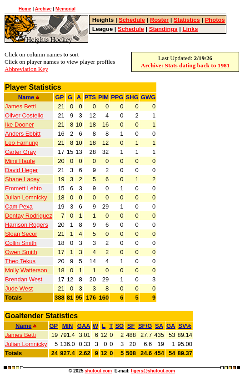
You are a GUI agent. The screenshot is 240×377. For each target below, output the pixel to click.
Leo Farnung (22, 142)
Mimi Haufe (20, 161)
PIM (103, 97)
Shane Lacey (22, 179)
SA (159, 325)
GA (170, 325)
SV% (184, 325)
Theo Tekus (20, 261)
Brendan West (23, 279)
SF (131, 325)
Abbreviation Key (26, 69)
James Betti (20, 106)
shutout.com (98, 370)
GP (59, 97)
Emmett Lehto (23, 188)
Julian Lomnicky (26, 197)
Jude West (19, 288)
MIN (67, 325)
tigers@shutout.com (153, 370)
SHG (132, 97)
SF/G (145, 325)
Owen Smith (21, 252)
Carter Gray (20, 151)
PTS (90, 97)
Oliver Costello (24, 115)
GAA (83, 325)
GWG (148, 97)
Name (28, 97)
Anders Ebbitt (22, 133)
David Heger (21, 170)
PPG (117, 97)
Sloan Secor (21, 233)
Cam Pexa (19, 206)
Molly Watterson (26, 270)
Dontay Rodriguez (28, 215)
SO (119, 325)
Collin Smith (20, 242)
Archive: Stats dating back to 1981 (185, 65)
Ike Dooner (19, 124)
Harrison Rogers (26, 224)
